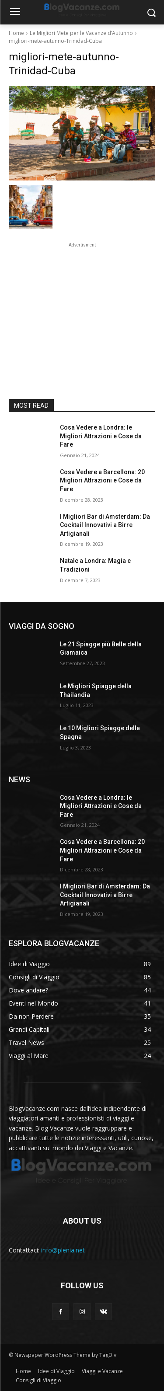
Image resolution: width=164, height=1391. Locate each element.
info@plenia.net (63, 1250)
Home (16, 33)
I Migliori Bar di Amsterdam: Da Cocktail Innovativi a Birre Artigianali (105, 525)
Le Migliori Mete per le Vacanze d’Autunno (81, 33)
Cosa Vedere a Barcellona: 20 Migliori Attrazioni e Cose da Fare (102, 480)
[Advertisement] (82, 304)
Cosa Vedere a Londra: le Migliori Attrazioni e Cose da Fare (101, 436)
